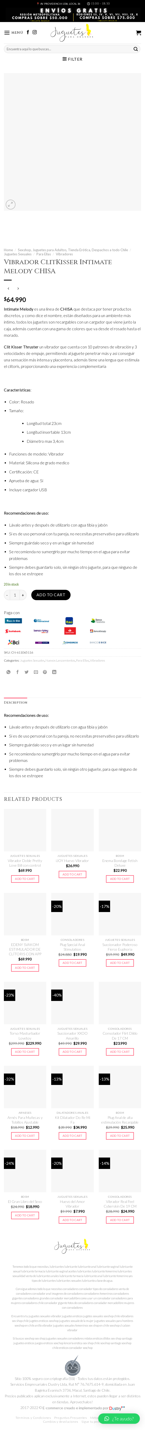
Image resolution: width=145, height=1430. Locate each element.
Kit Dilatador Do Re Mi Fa (72, 1119)
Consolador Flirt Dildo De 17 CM (120, 1035)
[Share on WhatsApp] (8, 672)
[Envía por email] (36, 672)
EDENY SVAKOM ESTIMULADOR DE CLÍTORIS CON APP (25, 949)
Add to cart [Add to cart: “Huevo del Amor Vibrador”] (72, 1220)
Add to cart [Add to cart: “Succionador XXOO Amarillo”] (72, 1051)
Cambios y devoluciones (60, 1422)
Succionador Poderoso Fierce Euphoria (120, 946)
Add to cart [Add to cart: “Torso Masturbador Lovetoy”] (25, 1051)
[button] (119, 1418)
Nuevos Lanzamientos (60, 660)
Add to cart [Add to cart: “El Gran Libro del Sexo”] (25, 1215)
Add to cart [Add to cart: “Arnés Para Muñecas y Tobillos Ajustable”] (25, 1135)
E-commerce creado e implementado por (84, 1408)
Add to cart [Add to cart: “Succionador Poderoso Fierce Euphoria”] (120, 962)
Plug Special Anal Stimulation (72, 946)
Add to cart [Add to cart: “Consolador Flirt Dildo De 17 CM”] (120, 1051)
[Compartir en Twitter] (26, 672)
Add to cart (50, 594)
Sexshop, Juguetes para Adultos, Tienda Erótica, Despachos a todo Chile (73, 250)
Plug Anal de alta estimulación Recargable (120, 1119)
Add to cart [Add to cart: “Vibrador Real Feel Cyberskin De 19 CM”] (120, 1220)
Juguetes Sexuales (18, 254)
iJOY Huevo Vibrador (72, 860)
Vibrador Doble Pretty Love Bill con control (25, 862)
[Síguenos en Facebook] (28, 32)
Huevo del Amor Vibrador (72, 1203)
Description (15, 702)
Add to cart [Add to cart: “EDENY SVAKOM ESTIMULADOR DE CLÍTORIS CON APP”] (25, 967)
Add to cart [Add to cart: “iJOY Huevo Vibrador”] (72, 874)
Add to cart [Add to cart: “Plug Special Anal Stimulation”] (72, 962)
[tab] (15, 703)
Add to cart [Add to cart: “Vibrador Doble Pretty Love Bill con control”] (25, 878)
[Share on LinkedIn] (54, 672)
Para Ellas (43, 254)
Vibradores (64, 254)
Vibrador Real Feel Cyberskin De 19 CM (120, 1203)
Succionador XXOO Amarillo (72, 1035)
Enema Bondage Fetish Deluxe (120, 862)
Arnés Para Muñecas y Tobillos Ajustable (25, 1119)
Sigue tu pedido (92, 1422)
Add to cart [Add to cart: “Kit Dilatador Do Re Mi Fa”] (72, 1135)
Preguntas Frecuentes (70, 1418)
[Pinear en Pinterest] (45, 672)
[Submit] (135, 49)
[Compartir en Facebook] (17, 672)
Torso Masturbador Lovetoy (25, 1035)
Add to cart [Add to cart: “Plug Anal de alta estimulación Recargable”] (120, 1135)
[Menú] (13, 32)
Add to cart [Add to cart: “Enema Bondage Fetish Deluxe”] (120, 878)
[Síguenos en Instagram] (35, 32)
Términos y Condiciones (33, 1418)
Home (8, 250)
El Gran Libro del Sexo (25, 1201)
